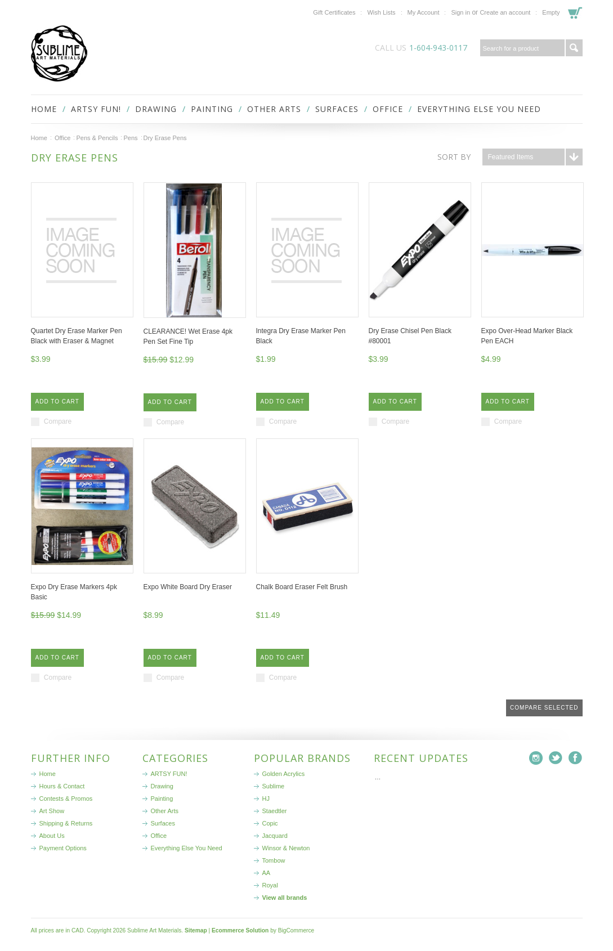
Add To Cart (57, 401)
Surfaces (337, 109)
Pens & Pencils (97, 137)
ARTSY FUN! (96, 109)
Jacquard (275, 835)
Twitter (556, 758)
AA (266, 872)
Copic (270, 823)
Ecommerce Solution (240, 930)
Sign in (460, 12)
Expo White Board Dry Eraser (188, 587)
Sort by (454, 156)
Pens (130, 137)
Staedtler (274, 811)
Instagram (536, 758)
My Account (424, 12)
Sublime (273, 786)
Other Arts (274, 109)
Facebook (576, 758)
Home (39, 137)
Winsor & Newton (286, 848)
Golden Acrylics (283, 773)
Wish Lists (381, 12)
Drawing (156, 109)
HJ (266, 798)
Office (388, 109)
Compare (57, 421)
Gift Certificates (334, 12)
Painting (212, 109)
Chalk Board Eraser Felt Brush (302, 587)
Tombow (273, 860)
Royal (270, 885)
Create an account (505, 12)
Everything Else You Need (479, 109)
